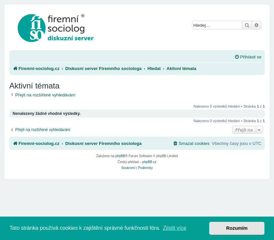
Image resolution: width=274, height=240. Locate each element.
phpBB (120, 156)
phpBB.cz (149, 162)
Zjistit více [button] (174, 228)
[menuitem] (248, 57)
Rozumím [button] (237, 228)
